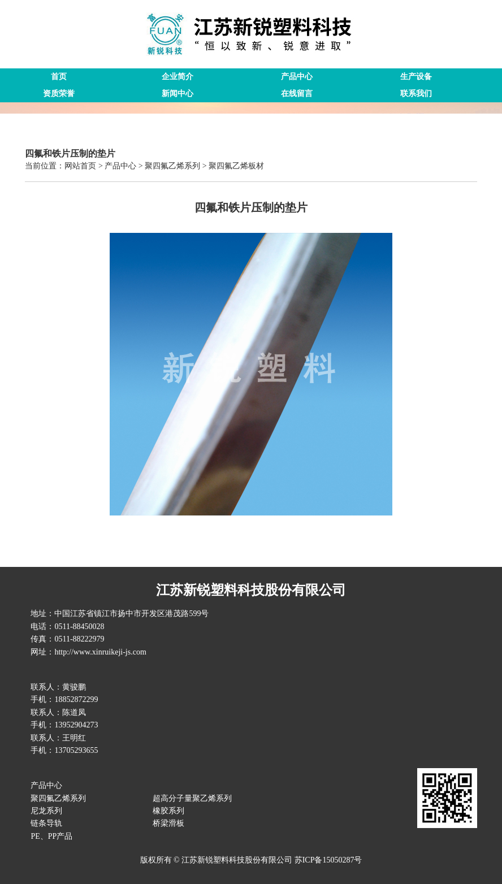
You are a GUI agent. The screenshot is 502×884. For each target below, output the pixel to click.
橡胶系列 (168, 811)
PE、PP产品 (51, 836)
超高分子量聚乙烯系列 (192, 798)
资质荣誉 (59, 93)
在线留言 (297, 93)
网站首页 (80, 166)
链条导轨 (46, 823)
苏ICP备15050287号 (328, 860)
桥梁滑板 (168, 823)
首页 (59, 76)
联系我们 (416, 93)
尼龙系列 (46, 811)
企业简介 (177, 76)
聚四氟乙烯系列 (58, 798)
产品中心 (297, 76)
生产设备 (416, 76)
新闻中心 (177, 93)
